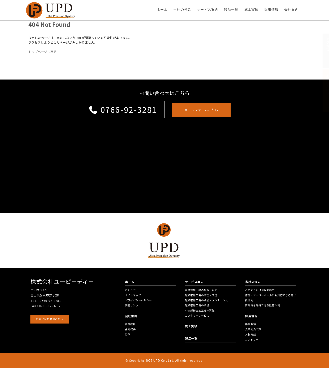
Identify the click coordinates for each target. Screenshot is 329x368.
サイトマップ (133, 295)
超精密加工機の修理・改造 (201, 295)
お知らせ (130, 290)
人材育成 (250, 334)
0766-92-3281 (122, 109)
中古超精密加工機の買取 (200, 310)
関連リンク (131, 305)
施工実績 (251, 10)
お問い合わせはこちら (49, 319)
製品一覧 (231, 10)
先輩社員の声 (253, 329)
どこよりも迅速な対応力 (260, 290)
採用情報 (271, 10)
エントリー (251, 339)
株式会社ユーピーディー (62, 281)
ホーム (162, 10)
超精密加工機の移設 (197, 305)
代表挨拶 (130, 324)
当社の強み (182, 10)
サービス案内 (207, 10)
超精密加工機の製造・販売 (201, 290)
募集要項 (250, 324)
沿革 (128, 334)
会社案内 (291, 10)
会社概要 (130, 329)
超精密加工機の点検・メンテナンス (206, 300)
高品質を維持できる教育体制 (262, 305)
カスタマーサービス (197, 315)
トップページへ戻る (42, 51)
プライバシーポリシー (138, 300)
